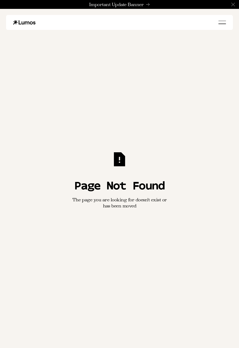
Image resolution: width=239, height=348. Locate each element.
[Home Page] (24, 22)
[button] (233, 4)
